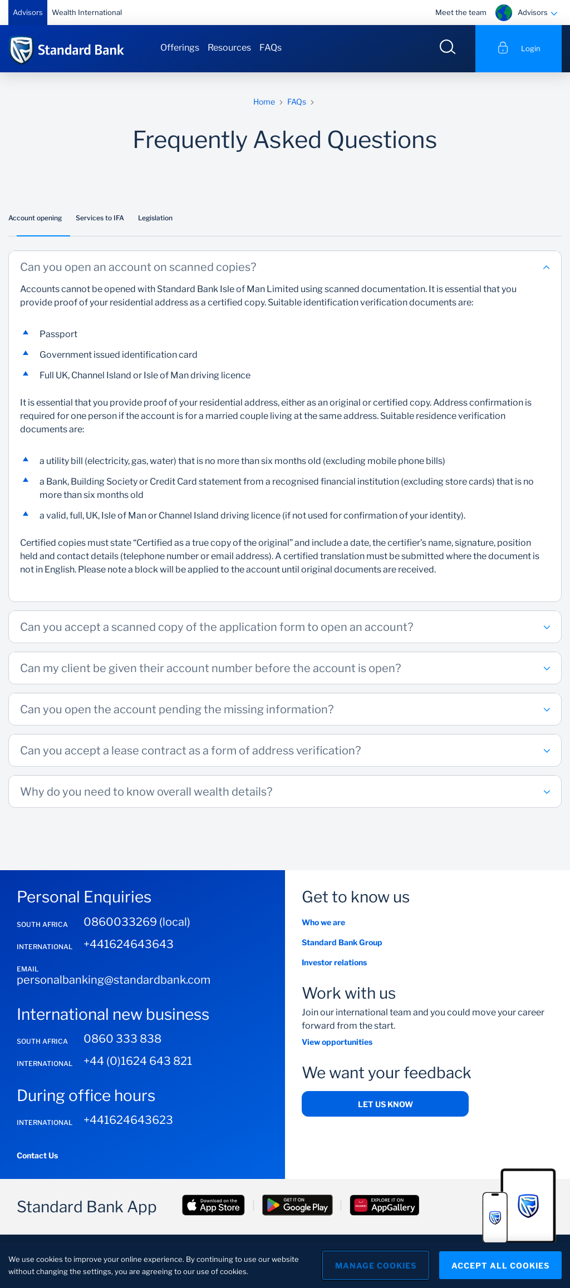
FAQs (270, 47)
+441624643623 (128, 1120)
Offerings (179, 47)
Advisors (28, 12)
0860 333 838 (122, 1038)
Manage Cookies (375, 1265)
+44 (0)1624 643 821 (137, 1061)
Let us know (385, 1104)
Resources (229, 47)
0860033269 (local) (136, 922)
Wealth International (87, 12)
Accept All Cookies (500, 1265)
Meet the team (461, 12)
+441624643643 (128, 944)
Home (264, 101)
